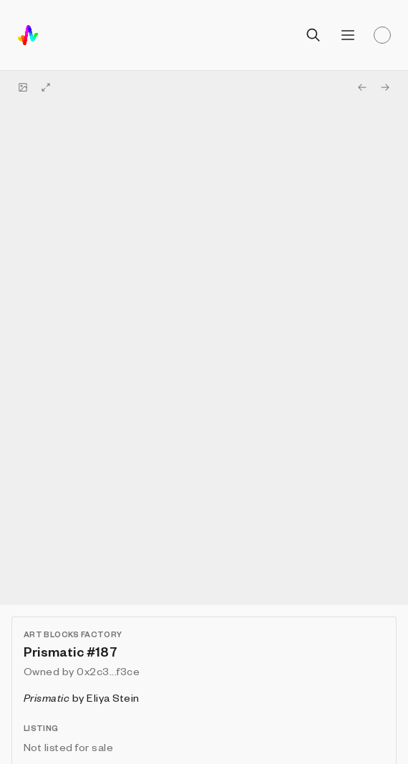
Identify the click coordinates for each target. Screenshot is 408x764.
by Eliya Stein (82, 697)
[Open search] (313, 35)
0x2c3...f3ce (108, 670)
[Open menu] (347, 35)
